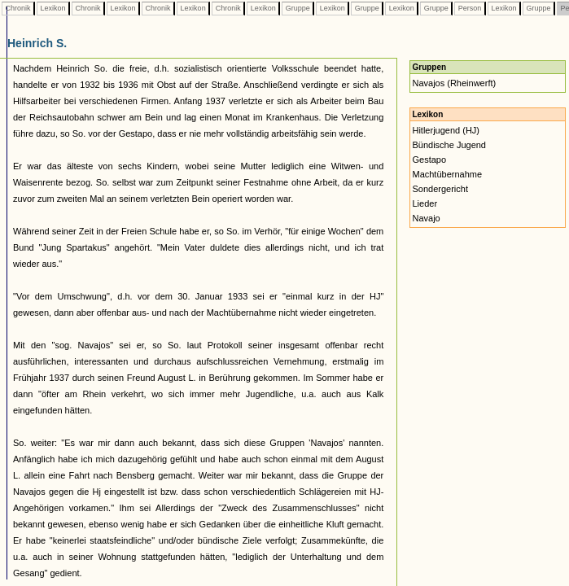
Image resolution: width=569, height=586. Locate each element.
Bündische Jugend (449, 145)
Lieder (424, 203)
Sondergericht (440, 189)
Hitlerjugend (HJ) (445, 130)
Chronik (18, 8)
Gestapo (429, 159)
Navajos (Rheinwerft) (454, 83)
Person (470, 8)
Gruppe (297, 8)
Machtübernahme (447, 174)
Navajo (426, 218)
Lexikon (53, 8)
